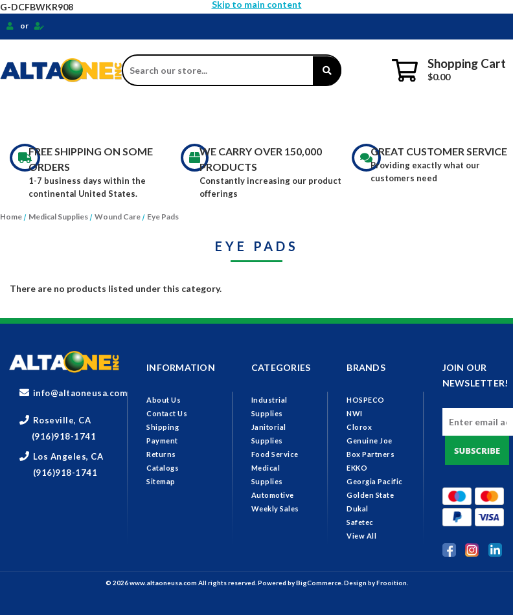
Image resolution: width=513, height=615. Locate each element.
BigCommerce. (320, 583)
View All (361, 535)
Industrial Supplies (59, 116)
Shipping (162, 427)
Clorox (359, 427)
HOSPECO (366, 400)
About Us (163, 400)
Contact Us (166, 413)
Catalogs (162, 468)
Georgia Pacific (375, 481)
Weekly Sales (275, 508)
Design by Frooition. (376, 583)
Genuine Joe (370, 440)
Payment (162, 440)
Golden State (370, 495)
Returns (161, 454)
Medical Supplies (377, 116)
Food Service (280, 116)
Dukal (358, 508)
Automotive (272, 495)
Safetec (360, 522)
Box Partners (370, 454)
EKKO (357, 468)
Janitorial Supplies (177, 116)
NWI (355, 413)
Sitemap (161, 481)
